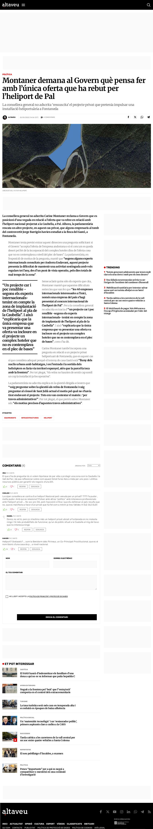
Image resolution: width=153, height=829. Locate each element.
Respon (22, 487)
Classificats (74, 818)
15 (7, 549)
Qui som (6, 822)
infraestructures (30, 418)
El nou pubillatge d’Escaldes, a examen (41, 747)
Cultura (39, 818)
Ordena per (80, 466)
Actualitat (16, 818)
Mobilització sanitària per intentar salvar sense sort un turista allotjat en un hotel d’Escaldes (126, 290)
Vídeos (61, 818)
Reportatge (25, 744)
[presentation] (28, 608)
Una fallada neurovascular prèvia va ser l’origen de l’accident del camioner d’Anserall (126, 281)
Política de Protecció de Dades (53, 822)
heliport (48, 418)
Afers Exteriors (27, 679)
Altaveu (11, 117)
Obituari (89, 818)
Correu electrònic (63, 558)
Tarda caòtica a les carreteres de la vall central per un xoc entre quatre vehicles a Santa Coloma (47, 733)
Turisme (23, 695)
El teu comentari (14, 572)
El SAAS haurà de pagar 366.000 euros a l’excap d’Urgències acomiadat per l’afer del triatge (125, 311)
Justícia (24, 663)
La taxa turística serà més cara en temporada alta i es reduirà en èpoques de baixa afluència (48, 701)
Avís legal (99, 822)
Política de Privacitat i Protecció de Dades (48, 596)
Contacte (17, 822)
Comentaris (49, 117)
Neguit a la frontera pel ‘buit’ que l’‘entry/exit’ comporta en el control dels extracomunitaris (45, 685)
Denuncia (35, 487)
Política (7, 74)
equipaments (10, 418)
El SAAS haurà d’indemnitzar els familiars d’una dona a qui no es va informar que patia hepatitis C (47, 669)
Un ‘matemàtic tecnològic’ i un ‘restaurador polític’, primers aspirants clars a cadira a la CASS (48, 717)
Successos (25, 727)
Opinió (28, 818)
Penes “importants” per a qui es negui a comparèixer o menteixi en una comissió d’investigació (43, 766)
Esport (50, 818)
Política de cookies (82, 822)
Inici (5, 818)
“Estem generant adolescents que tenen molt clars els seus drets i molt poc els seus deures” (127, 273)
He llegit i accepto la (37, 596)
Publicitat (29, 822)
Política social (27, 711)
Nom (8, 558)
